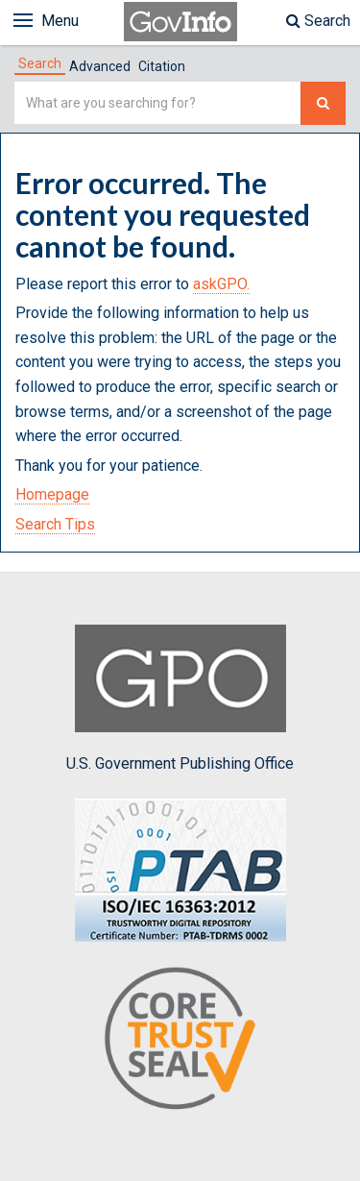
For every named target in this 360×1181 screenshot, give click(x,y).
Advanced (100, 66)
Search (318, 21)
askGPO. (221, 284)
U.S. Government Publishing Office (180, 699)
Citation (161, 66)
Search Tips (55, 524)
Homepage (52, 494)
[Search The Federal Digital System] (323, 103)
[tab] (39, 63)
